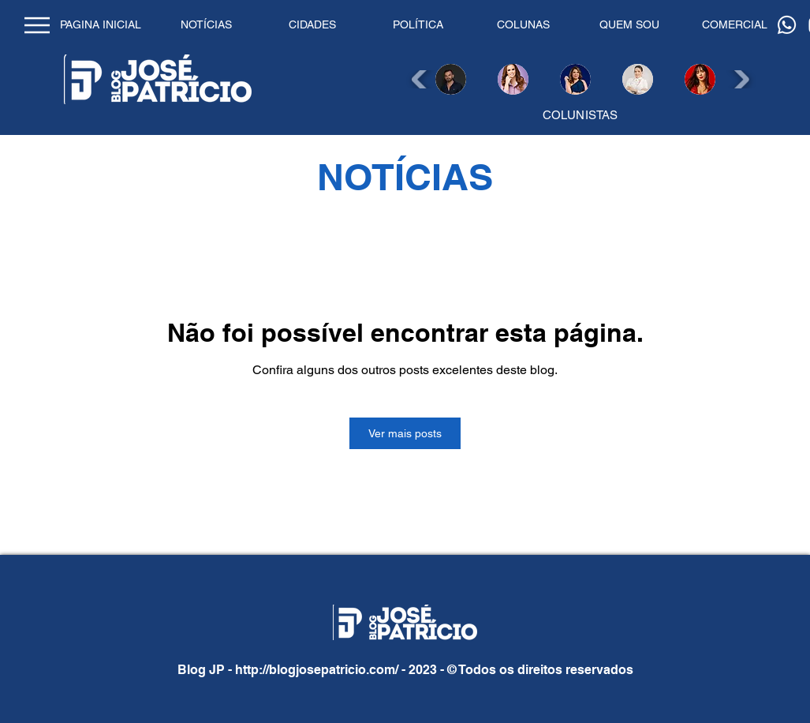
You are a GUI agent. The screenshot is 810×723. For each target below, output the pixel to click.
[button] (450, 79)
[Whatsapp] (786, 24)
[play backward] (421, 79)
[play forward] (739, 79)
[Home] (37, 24)
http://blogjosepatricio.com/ (316, 669)
